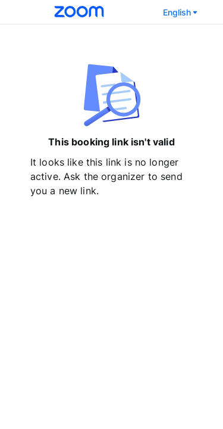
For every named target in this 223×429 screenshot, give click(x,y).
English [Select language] (181, 12)
